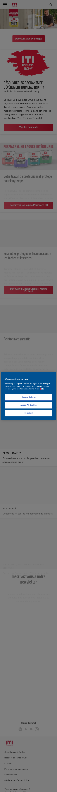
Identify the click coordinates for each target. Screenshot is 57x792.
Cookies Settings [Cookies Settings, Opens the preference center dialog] (28, 397)
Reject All (28, 413)
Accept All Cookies (28, 405)
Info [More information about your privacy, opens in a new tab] (42, 389)
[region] (28, 396)
